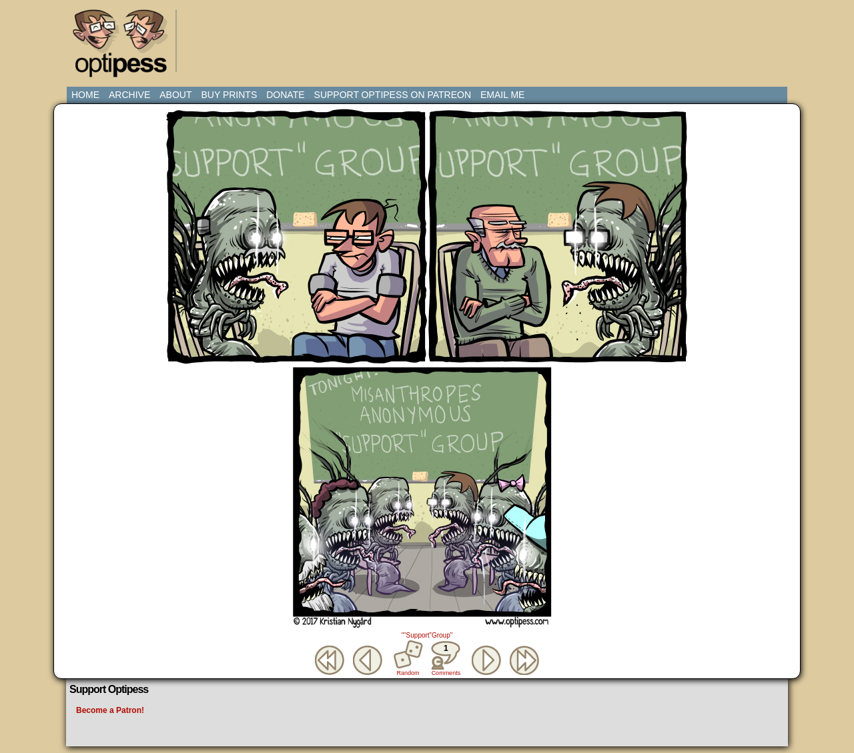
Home (85, 94)
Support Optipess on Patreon (392, 94)
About (175, 94)
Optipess (127, 47)
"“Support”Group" (427, 635)
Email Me (502, 94)
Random (408, 673)
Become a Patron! (110, 710)
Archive (129, 94)
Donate (285, 94)
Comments (445, 658)
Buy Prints (229, 94)
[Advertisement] (430, 37)
